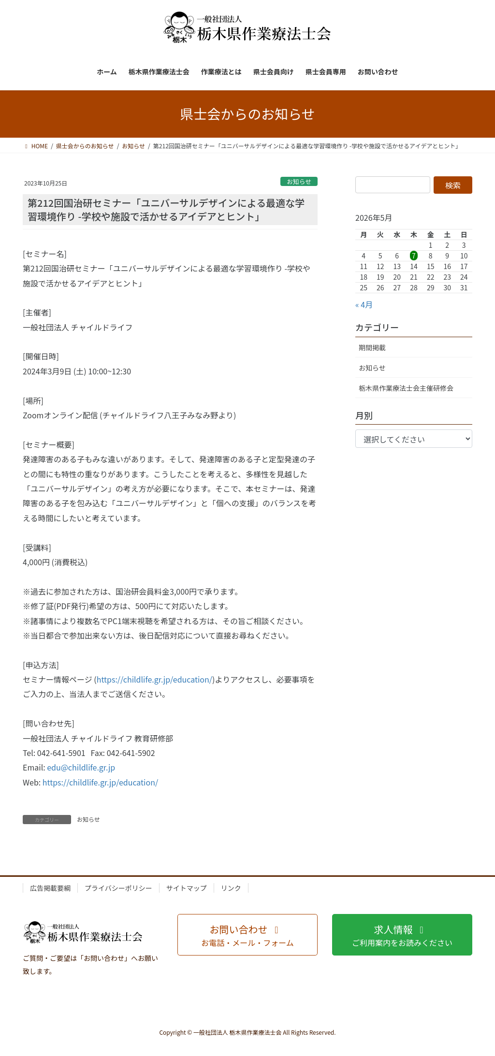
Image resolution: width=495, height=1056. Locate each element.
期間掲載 (372, 347)
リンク (231, 888)
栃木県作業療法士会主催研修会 (406, 388)
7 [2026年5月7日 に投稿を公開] (414, 255)
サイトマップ (186, 888)
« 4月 (364, 304)
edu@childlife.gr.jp (81, 767)
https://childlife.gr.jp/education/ (154, 679)
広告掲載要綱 (50, 888)
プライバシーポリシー (118, 888)
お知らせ (299, 181)
